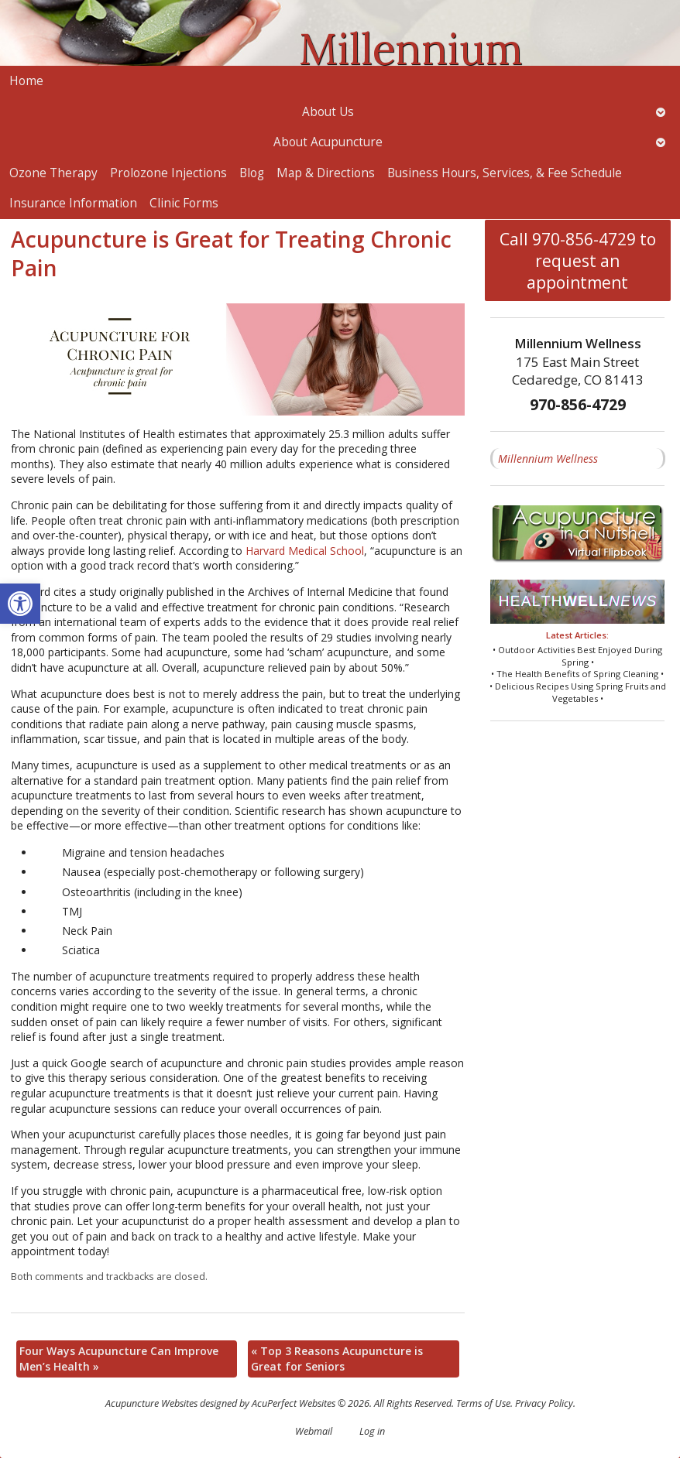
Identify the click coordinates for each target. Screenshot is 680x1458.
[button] (20, 604)
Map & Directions (325, 173)
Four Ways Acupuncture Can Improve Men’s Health (118, 1358)
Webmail (313, 1431)
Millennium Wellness (548, 458)
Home (26, 81)
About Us (328, 112)
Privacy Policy (544, 1403)
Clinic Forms (183, 203)
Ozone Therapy (53, 173)
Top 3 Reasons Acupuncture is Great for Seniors (337, 1358)
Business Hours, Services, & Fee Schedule (504, 173)
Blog (251, 173)
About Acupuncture (328, 142)
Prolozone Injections (168, 173)
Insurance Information (73, 203)
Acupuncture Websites (151, 1403)
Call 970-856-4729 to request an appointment (578, 260)
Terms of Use (483, 1403)
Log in (372, 1431)
